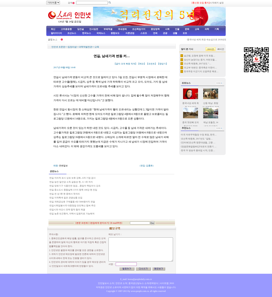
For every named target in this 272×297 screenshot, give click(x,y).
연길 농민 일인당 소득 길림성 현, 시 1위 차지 (71, 182)
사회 (167, 29)
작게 (133, 63)
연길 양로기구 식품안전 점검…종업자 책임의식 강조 (74, 186)
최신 (53, 29)
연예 (154, 33)
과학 (207, 29)
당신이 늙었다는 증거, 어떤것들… (200, 59)
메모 (141, 63)
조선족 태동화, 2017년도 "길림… (197, 138)
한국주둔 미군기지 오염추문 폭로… (201, 71)
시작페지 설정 (217, 2)
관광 (165, 33)
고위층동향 (66, 29)
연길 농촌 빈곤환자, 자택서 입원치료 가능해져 (71, 213)
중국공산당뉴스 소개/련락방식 (143, 283)
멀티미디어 (56, 33)
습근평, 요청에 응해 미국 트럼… (199, 55)
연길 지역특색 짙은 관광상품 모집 (65, 197)
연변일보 (63, 165)
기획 (217, 29)
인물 (177, 29)
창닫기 (162, 63)
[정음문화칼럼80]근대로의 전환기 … (199, 146)
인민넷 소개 (121, 283)
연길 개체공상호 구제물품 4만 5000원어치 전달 (72, 201)
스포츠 (143, 33)
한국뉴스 (86, 33)
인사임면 (93, 29)
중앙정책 (155, 29)
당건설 (80, 29)
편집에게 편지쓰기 (99, 223)
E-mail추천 (116, 223)
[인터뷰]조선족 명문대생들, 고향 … (198, 142)
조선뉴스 (72, 33)
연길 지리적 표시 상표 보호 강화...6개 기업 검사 (72, 178)
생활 (175, 33)
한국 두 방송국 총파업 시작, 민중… (198, 150)
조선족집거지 (138, 29)
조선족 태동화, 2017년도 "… (197, 63)
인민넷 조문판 (58, 47)
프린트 (151, 63)
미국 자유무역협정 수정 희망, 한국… (199, 134)
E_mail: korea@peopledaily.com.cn (136, 279)
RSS (172, 283)
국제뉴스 (100, 33)
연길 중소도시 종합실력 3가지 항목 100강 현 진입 (73, 190)
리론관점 (130, 33)
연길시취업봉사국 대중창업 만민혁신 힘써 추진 (72, 205)
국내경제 (122, 29)
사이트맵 (164, 283)
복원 (128, 63)
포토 (185, 33)
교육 (197, 29)
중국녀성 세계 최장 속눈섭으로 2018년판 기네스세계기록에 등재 (219, 39)
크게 (123, 63)
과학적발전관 (85, 47)
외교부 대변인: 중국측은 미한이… (200, 67)
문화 (187, 29)
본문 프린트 (82, 223)
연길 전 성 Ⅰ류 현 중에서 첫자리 (64, 194)
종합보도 (115, 33)
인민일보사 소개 (106, 283)
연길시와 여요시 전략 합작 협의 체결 (67, 209)
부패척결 (108, 29)
